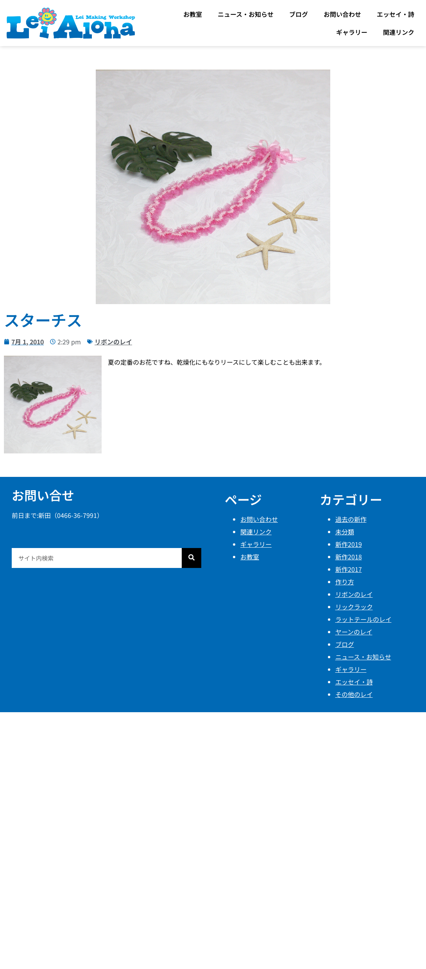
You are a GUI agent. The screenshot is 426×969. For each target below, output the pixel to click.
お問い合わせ (342, 14)
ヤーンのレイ (353, 631)
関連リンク (398, 32)
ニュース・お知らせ (246, 14)
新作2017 (348, 569)
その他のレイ (354, 694)
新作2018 (348, 556)
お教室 (192, 14)
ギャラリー (351, 32)
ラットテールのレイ (363, 619)
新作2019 (348, 544)
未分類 (344, 531)
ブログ (298, 14)
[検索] (191, 558)
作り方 (344, 581)
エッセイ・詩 (395, 14)
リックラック (354, 606)
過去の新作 (351, 519)
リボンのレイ (113, 341)
